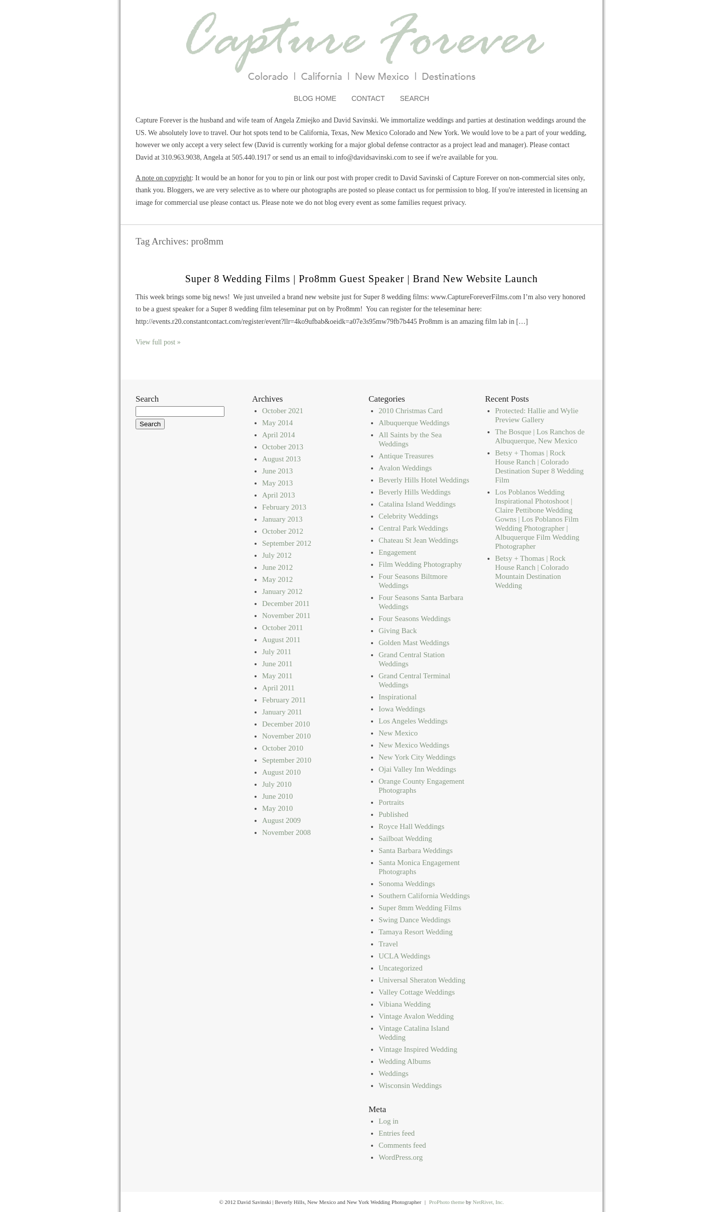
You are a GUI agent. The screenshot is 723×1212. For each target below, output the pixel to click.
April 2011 (278, 688)
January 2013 (282, 519)
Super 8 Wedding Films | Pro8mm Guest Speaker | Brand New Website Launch (361, 278)
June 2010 (277, 796)
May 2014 (277, 423)
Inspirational (398, 697)
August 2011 (281, 640)
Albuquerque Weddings (414, 423)
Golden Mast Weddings (414, 643)
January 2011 (282, 712)
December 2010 (286, 724)
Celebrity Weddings (408, 516)
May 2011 (277, 676)
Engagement (397, 552)
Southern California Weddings (424, 896)
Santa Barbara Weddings (416, 850)
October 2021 (282, 411)
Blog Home (315, 98)
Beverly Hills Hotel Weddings (424, 480)
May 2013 (277, 483)
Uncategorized (400, 968)
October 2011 (282, 628)
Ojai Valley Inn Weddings (417, 769)
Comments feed (402, 1145)
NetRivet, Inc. (488, 1202)
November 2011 (286, 616)
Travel (388, 944)
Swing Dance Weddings (415, 920)
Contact (368, 98)
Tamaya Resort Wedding (415, 932)
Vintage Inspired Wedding (418, 1049)
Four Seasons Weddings (415, 619)
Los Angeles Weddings (413, 721)
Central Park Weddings (413, 528)
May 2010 (277, 808)
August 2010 (281, 772)
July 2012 (277, 555)
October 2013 (282, 447)
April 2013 (278, 495)
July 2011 (276, 652)
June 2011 (277, 664)
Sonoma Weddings (407, 884)
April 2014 (278, 435)
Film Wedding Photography (420, 564)
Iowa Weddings (402, 709)
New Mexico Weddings (414, 745)
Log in (389, 1121)
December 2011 (286, 603)
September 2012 (286, 543)
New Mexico (398, 733)
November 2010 (286, 736)
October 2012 (282, 531)
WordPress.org (401, 1157)
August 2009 (281, 820)
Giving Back (398, 631)
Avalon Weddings (405, 468)
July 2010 (277, 784)
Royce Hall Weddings (411, 826)
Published (393, 814)
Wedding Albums (405, 1061)
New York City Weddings (417, 757)
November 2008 (286, 832)
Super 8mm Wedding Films (420, 908)
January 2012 (282, 591)
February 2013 (284, 507)
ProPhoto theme (446, 1202)
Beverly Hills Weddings (415, 492)
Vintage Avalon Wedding (416, 1016)
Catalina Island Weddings (417, 504)
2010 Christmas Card (411, 411)
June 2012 (277, 567)
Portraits (391, 802)
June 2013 (277, 471)
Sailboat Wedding (405, 838)
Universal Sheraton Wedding (422, 980)
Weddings (394, 1073)
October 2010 (282, 748)
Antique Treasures (406, 456)
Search (414, 98)
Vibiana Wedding (405, 1004)
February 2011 (284, 700)
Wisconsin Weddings (410, 1085)
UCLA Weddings (404, 956)
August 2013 (281, 459)
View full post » (158, 342)
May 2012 (277, 579)
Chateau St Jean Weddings (418, 540)
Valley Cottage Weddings (417, 992)
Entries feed (397, 1133)
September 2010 (286, 760)
